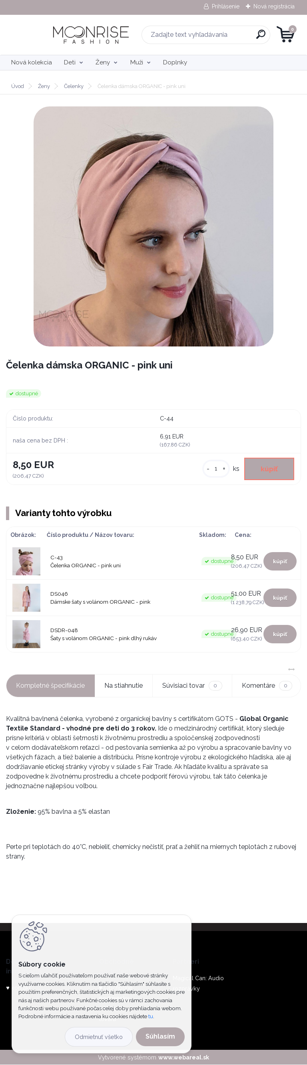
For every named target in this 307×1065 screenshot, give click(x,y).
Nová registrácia (274, 6)
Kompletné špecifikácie (50, 685)
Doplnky (175, 62)
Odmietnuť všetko (99, 1036)
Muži (136, 62)
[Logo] (55, 35)
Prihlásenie (225, 6)
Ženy (103, 62)
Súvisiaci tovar (192, 686)
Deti (70, 62)
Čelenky (74, 86)
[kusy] (215, 469)
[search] (249, 37)
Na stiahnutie (123, 685)
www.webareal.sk (183, 1057)
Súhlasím (160, 1036)
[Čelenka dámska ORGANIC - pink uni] (153, 226)
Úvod (17, 86)
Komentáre (267, 686)
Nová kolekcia (31, 62)
